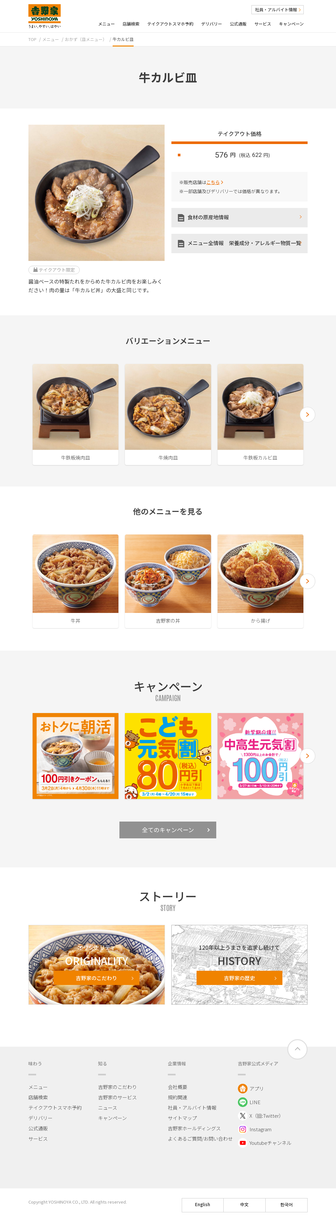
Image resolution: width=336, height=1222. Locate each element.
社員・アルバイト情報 (277, 9)
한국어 (286, 1204)
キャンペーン (291, 24)
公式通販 (238, 24)
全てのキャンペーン (176, 829)
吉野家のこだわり (117, 1086)
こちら (213, 182)
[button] (307, 414)
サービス (262, 24)
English (202, 1204)
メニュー (106, 24)
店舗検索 (131, 24)
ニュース (107, 1107)
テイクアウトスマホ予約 (170, 24)
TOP (32, 39)
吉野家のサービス (117, 1097)
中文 (244, 1204)
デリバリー (211, 24)
